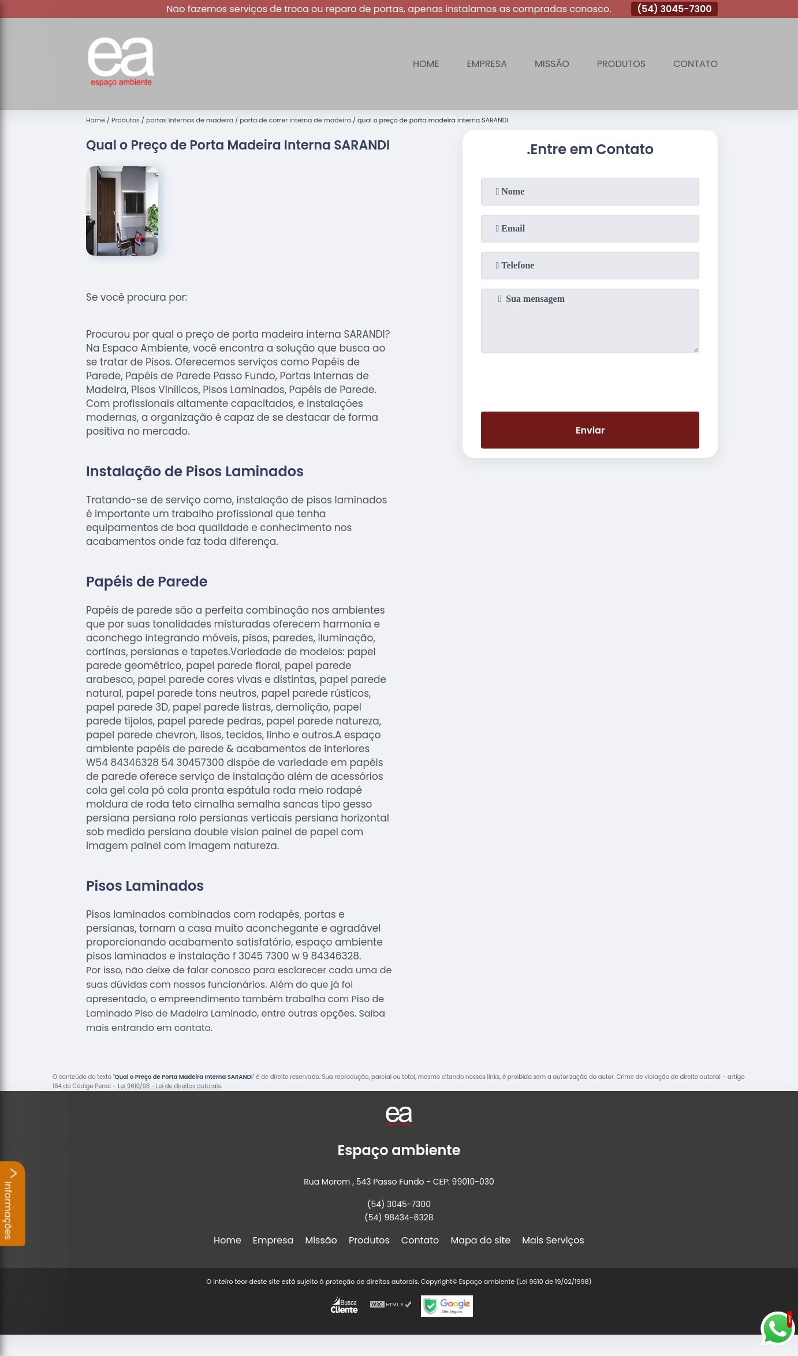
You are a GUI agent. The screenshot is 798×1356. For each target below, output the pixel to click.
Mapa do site (480, 1240)
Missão (552, 63)
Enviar (590, 430)
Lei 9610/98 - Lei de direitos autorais (169, 1086)
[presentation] (590, 379)
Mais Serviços (553, 1240)
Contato (695, 63)
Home (426, 63)
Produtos (621, 63)
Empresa (487, 63)
